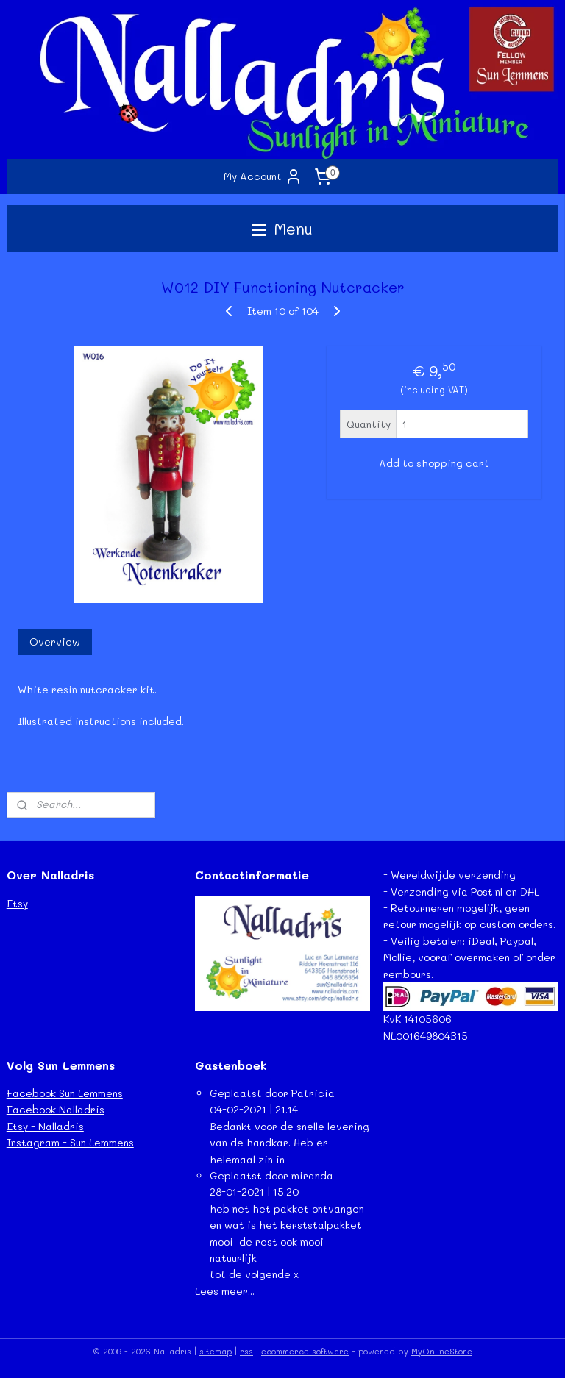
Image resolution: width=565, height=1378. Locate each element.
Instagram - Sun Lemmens (70, 1142)
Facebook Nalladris (55, 1109)
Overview (54, 642)
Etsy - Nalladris (45, 1126)
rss (246, 1351)
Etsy (17, 903)
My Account (263, 176)
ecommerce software (305, 1351)
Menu (282, 228)
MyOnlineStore (441, 1351)
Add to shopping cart (434, 464)
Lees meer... (225, 1291)
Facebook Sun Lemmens (65, 1093)
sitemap (215, 1351)
